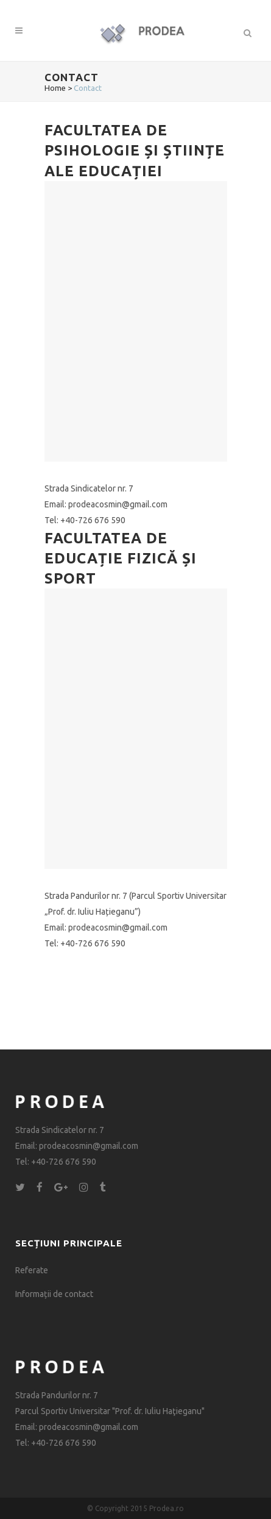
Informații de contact (54, 1294)
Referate (31, 1270)
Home (55, 88)
